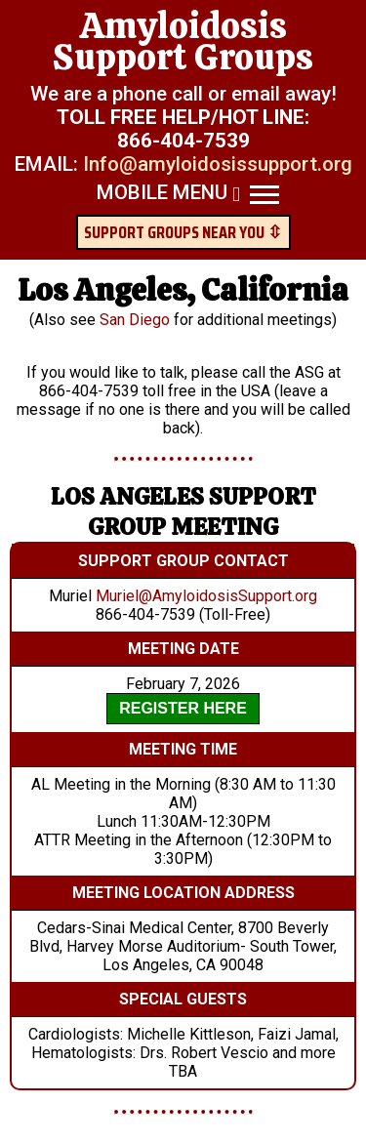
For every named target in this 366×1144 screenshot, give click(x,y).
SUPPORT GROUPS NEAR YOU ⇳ (183, 232)
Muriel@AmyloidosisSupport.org (206, 596)
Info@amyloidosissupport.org (217, 164)
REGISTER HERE (183, 708)
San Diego (135, 319)
